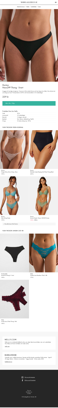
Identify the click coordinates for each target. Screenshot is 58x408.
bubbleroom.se (8, 361)
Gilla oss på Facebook (30, 380)
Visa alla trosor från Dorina (11, 224)
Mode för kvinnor (21, 6)
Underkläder (33, 6)
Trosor (39, 6)
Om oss (29, 390)
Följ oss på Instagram (30, 377)
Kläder (27, 6)
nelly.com (7, 346)
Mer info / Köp (10, 103)
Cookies (29, 393)
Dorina (5, 85)
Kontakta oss (29, 392)
